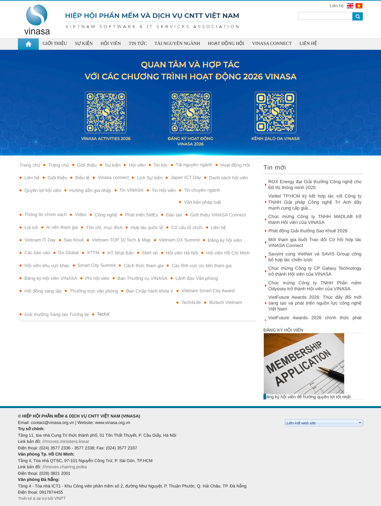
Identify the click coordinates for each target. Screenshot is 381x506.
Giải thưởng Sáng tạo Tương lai (56, 314)
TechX (103, 314)
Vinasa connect (113, 177)
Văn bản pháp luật (202, 202)
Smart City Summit (97, 265)
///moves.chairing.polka (64, 466)
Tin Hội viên (164, 190)
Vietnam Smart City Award (207, 290)
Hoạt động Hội (235, 165)
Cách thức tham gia (143, 265)
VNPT (60, 498)
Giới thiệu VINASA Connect (218, 214)
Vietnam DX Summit (179, 239)
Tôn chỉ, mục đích (104, 227)
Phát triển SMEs (141, 214)
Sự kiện (112, 165)
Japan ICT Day (186, 177)
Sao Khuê (74, 239)
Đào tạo (174, 214)
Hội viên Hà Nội (182, 252)
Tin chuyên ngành (202, 190)
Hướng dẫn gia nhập (90, 190)
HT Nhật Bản (120, 252)
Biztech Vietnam (225, 302)
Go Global (68, 252)
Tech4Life (191, 302)
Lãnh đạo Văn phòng (197, 278)
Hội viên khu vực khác (47, 265)
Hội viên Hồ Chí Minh (228, 252)
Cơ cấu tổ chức (187, 227)
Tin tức (161, 165)
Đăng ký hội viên (225, 240)
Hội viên (137, 165)
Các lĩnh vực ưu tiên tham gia (202, 265)
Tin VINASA (132, 190)
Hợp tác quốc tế (147, 227)
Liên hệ (337, 5)
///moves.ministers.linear (65, 441)
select (360, 422)
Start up (150, 252)
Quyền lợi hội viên (42, 190)
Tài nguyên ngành (194, 164)
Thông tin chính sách (45, 214)
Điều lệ (82, 177)
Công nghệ (106, 214)
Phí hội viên (97, 278)
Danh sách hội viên (228, 177)
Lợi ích (31, 227)
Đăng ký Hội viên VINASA (50, 278)
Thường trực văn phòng (94, 291)
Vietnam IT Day (40, 239)
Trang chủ (30, 165)
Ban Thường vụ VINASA (142, 278)
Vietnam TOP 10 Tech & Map (121, 239)
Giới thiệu (87, 165)
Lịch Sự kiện (149, 177)
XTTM (93, 252)
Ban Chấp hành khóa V (149, 291)
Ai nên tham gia (62, 227)
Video (81, 214)
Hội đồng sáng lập (43, 291)
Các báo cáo (37, 252)
